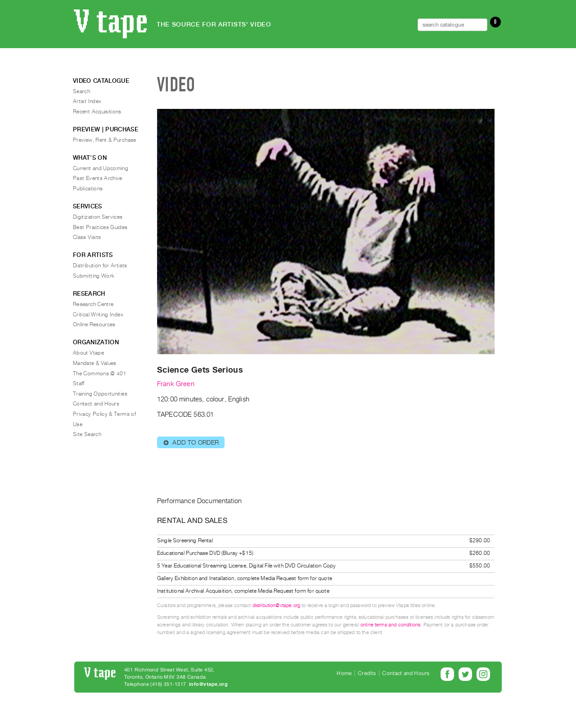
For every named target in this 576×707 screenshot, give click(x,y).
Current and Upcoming (100, 168)
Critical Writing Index (98, 314)
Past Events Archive (97, 178)
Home (344, 673)
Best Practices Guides (100, 227)
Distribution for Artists (100, 265)
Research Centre (93, 304)
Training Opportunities (100, 394)
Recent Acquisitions (97, 111)
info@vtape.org (208, 684)
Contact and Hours (96, 404)
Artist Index (87, 101)
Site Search (87, 434)
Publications (88, 188)
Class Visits (87, 237)
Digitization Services (98, 217)
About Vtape (88, 353)
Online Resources (94, 324)
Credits (367, 673)
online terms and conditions (390, 625)
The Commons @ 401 (99, 373)
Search (81, 91)
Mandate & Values (95, 363)
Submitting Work (93, 276)
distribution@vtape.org (276, 605)
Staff (79, 383)
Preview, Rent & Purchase (104, 140)
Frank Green (175, 383)
